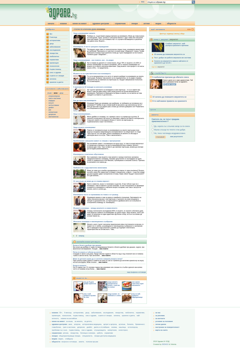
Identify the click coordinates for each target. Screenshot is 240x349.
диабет (51, 107)
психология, (67, 315)
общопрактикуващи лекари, (70, 336)
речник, (66, 333)
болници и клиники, (88, 333)
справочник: (57, 333)
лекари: (55, 336)
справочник (120, 23)
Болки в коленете (79, 265)
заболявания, (96, 313)
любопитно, (130, 313)
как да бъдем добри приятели (90, 282)
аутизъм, (122, 324)
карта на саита (161, 330)
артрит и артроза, (110, 324)
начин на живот (80, 23)
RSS (142, 2)
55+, (61, 313)
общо (182, 34)
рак (50, 110)
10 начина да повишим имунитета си (169, 54)
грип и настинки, (69, 327)
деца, (87, 313)
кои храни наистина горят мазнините (138, 283)
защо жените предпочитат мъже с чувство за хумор (114, 284)
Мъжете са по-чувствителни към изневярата (92, 73)
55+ (51, 34)
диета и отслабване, (102, 327)
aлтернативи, (78, 313)
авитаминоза (53, 117)
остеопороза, (133, 327)
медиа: (55, 339)
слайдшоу (69, 339)
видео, (61, 339)
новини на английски (69, 318)
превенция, (56, 315)
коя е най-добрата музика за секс (90, 295)
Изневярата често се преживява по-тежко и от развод (95, 195)
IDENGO (165, 344)
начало (51, 23)
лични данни (160, 324)
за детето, (88, 321)
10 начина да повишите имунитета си (169, 97)
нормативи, (140, 313)
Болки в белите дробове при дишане (87, 245)
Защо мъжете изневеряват (84, 127)
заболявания (55, 47)
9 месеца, (68, 313)
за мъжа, (69, 321)
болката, (130, 324)
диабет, (90, 327)
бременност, (140, 324)
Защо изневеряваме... (82, 114)
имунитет (161, 67)
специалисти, (87, 336)
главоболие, (57, 327)
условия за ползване (164, 321)
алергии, (77, 324)
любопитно (54, 56)
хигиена (53, 79)
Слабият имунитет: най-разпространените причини (176, 44)
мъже (49, 93)
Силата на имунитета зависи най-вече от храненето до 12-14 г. (171, 62)
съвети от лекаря (57, 76)
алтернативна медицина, (92, 324)
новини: (55, 313)
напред (81, 236)
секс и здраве (55, 72)
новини (63, 23)
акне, (70, 324)
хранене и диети (56, 82)
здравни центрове (100, 23)
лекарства (54, 53)
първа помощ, (78, 315)
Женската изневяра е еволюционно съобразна (92, 221)
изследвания (55, 50)
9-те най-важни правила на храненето (169, 101)
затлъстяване (54, 105)
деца (52, 43)
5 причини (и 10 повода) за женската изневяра (92, 87)
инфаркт (52, 101)
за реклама (160, 315)
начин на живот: (58, 321)
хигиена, (117, 315)
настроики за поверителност (167, 327)
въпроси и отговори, (69, 342)
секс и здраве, (91, 315)
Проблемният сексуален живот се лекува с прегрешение (96, 141)
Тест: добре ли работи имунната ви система (172, 58)
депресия (52, 114)
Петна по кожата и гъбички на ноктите (87, 252)
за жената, (79, 321)
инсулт (51, 103)
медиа (158, 23)
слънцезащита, (100, 330)
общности (171, 23)
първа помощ (55, 69)
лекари (134, 23)
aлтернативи (55, 40)
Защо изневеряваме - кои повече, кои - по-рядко (93, 60)
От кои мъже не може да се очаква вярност (91, 181)
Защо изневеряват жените (84, 33)
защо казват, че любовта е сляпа (114, 294)
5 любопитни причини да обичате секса (170, 77)
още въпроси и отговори (136, 272)
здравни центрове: (60, 324)
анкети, (81, 342)
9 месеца (53, 37)
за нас (157, 313)
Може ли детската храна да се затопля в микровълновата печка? (97, 259)
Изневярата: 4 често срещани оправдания (91, 47)
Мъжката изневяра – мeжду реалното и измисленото (95, 208)
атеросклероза (54, 96)
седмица (170, 34)
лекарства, (119, 313)
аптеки (147, 23)
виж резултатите (176, 136)
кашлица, (123, 327)
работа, (100, 333)
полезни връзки (92, 342)
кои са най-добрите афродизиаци (137, 295)
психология (54, 66)
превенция (54, 63)
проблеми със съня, (60, 330)
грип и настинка (55, 98)
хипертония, (113, 330)
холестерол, (123, 330)
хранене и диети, (129, 315)
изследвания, (108, 313)
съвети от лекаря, (105, 315)
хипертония (53, 112)
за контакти (160, 318)
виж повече (103, 249)
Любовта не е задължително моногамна (90, 168)
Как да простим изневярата (84, 100)
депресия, (81, 327)
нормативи (54, 60)
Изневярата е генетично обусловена (88, 154)
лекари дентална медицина (105, 336)
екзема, (114, 327)
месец (176, 34)
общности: (56, 342)
